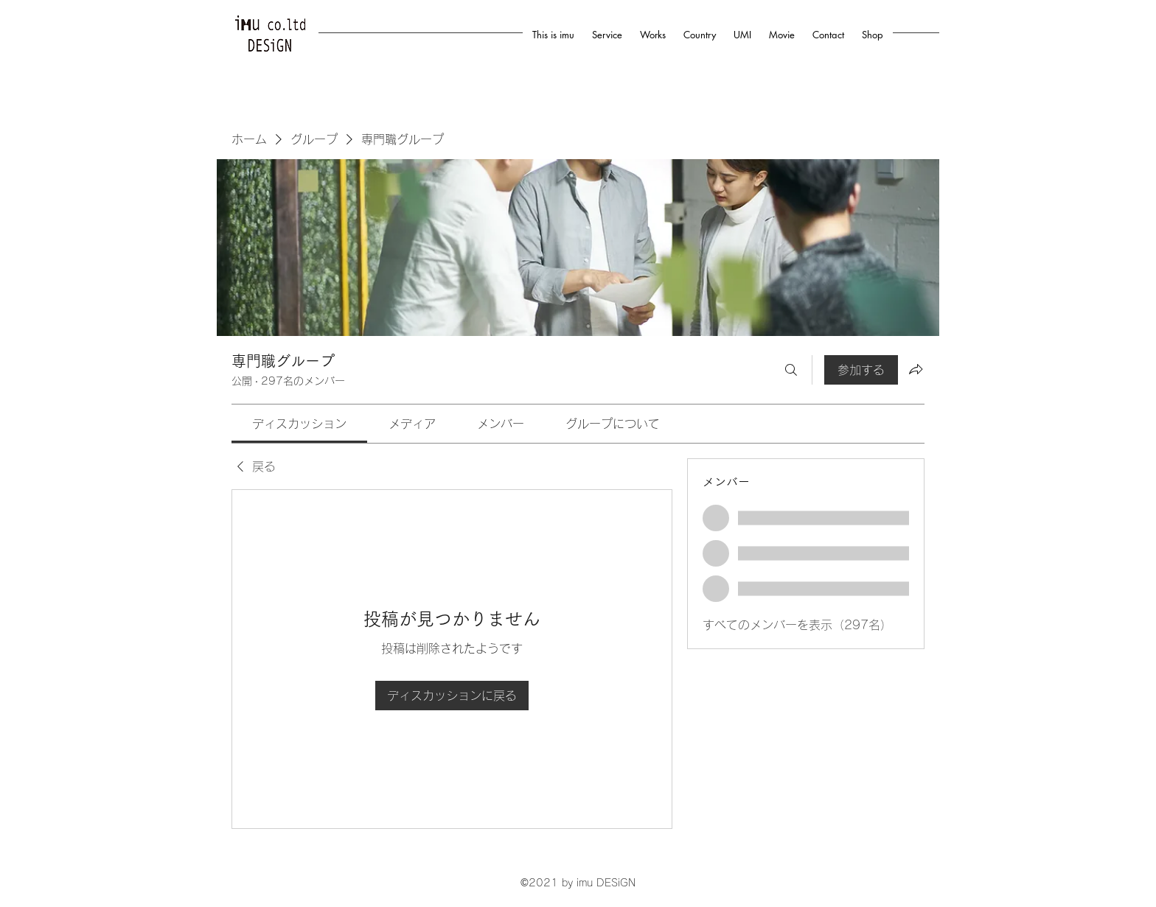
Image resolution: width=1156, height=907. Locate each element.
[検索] (791, 370)
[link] (299, 424)
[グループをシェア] (916, 369)
